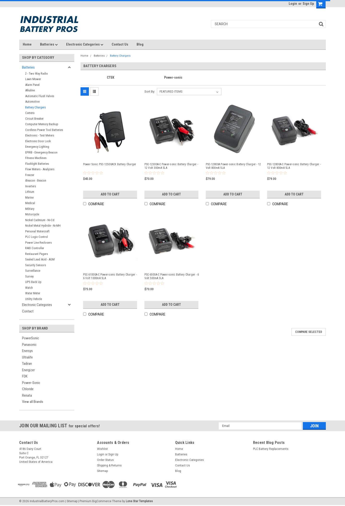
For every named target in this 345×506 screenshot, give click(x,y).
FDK (25, 376)
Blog (140, 44)
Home (27, 44)
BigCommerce (101, 501)
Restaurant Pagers (36, 254)
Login (293, 4)
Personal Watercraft (37, 231)
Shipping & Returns (109, 465)
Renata (27, 395)
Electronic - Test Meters (39, 135)
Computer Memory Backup (41, 124)
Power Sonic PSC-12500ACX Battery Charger (109, 164)
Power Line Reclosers (38, 242)
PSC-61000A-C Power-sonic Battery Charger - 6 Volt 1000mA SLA (110, 276)
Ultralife (27, 357)
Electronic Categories (84, 44)
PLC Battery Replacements (270, 449)
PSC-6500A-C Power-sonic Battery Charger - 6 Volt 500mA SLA (171, 276)
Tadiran (27, 363)
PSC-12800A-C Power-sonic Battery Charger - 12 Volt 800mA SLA (294, 166)
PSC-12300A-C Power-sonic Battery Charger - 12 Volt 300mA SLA (171, 166)
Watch (29, 287)
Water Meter (32, 293)
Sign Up (308, 4)
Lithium (29, 192)
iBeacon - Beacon (35, 180)
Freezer (29, 175)
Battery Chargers (35, 107)
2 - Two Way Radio (36, 73)
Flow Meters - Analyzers (39, 169)
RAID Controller (34, 248)
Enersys (27, 351)
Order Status (105, 460)
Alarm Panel (32, 85)
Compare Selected (308, 332)
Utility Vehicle (33, 299)
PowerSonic (30, 338)
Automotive (32, 101)
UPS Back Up (33, 282)
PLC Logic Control (36, 237)
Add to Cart (110, 194)
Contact (28, 311)
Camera (29, 113)
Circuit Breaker (34, 118)
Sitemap (102, 471)
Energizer (28, 370)
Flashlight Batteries (37, 163)
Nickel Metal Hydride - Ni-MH (43, 225)
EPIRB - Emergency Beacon (41, 152)
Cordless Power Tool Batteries (44, 130)
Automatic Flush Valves (39, 96)
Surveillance (32, 270)
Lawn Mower (33, 79)
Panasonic (29, 344)
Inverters (30, 186)
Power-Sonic (31, 383)
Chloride (28, 389)
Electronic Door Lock (38, 141)
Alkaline (30, 90)
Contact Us (120, 44)
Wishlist (102, 449)
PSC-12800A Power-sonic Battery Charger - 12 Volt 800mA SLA (233, 166)
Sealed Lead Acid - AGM (40, 259)
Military (29, 209)
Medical (30, 203)
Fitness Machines (35, 158)
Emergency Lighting (37, 146)
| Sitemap (71, 501)
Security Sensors (35, 265)
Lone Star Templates (139, 501)
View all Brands (32, 402)
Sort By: (149, 91)
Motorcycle (32, 214)
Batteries (49, 44)
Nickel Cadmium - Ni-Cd (39, 220)
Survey (29, 276)
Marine (29, 197)
